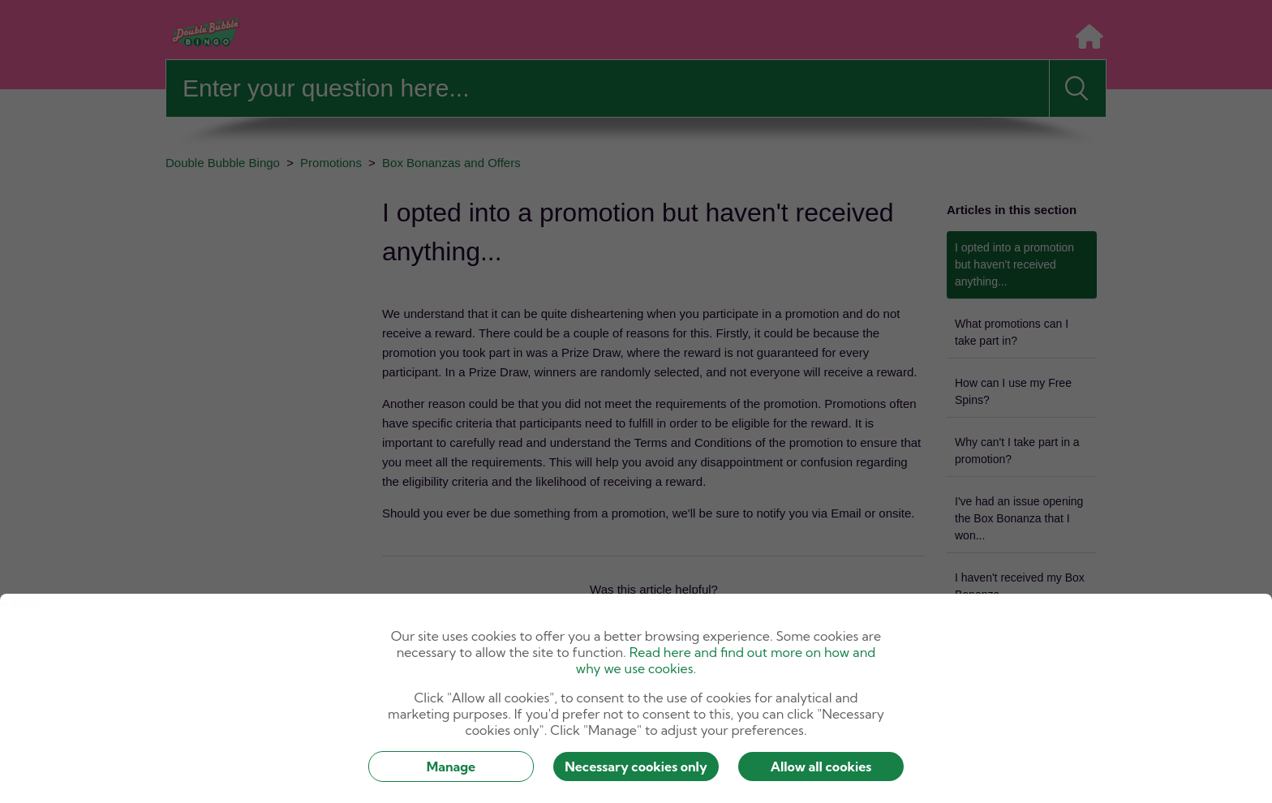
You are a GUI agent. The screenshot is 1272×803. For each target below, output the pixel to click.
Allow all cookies (821, 766)
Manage (451, 766)
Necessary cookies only (636, 766)
